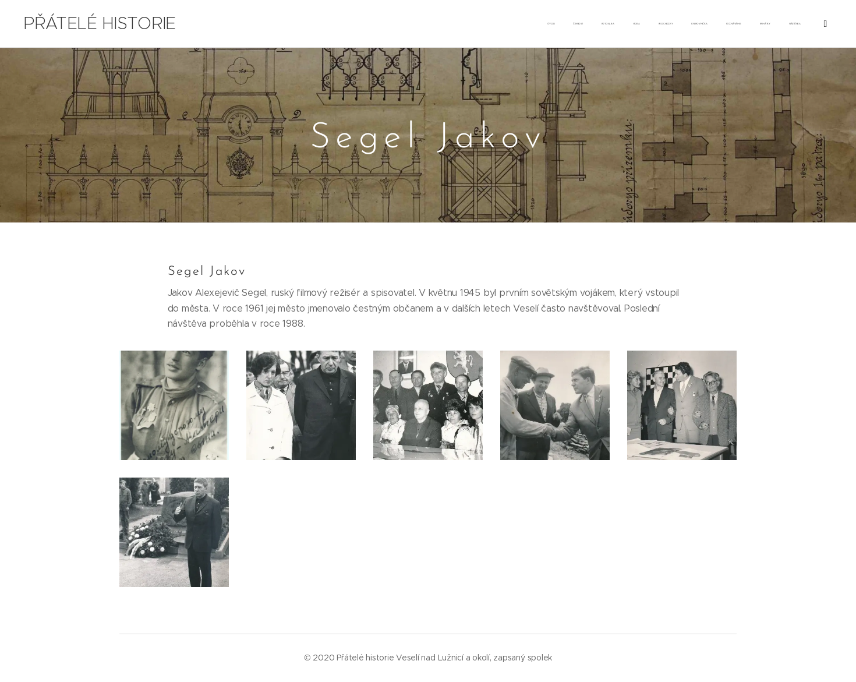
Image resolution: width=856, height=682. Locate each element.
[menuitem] (612, 23)
